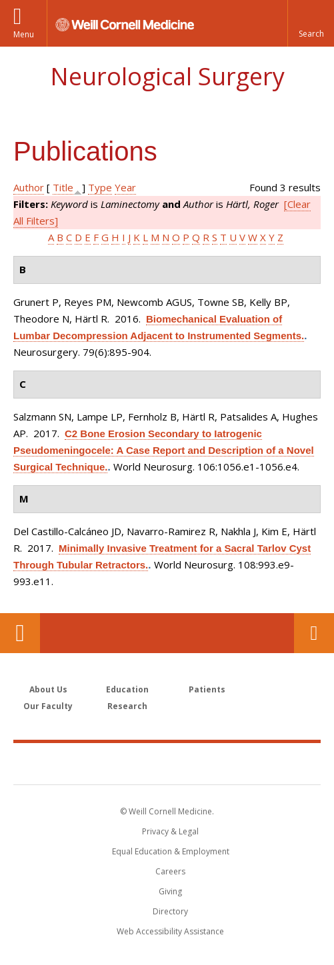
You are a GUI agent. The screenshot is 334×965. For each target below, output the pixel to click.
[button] (310, 23)
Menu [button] (23, 34)
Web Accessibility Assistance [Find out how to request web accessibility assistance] (170, 931)
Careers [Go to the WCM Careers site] (170, 871)
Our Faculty (48, 706)
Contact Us (314, 633)
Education (127, 689)
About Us (48, 689)
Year (125, 187)
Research (127, 706)
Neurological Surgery (167, 76)
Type (100, 187)
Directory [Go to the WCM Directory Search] (170, 911)
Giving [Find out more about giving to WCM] (170, 891)
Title (63, 187)
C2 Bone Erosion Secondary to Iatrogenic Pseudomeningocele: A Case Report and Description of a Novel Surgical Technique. (163, 450)
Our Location (20, 633)
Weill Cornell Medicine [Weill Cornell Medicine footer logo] (167, 763)
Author (28, 187)
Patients (207, 689)
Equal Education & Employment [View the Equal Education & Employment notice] (170, 851)
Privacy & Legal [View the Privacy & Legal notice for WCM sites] (170, 831)
